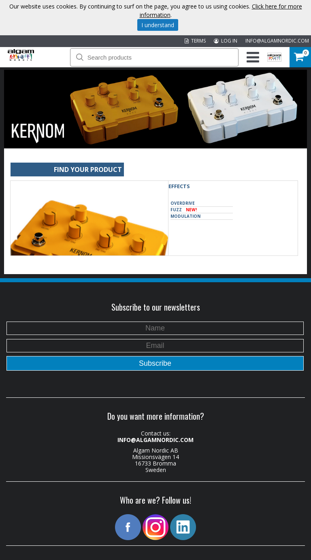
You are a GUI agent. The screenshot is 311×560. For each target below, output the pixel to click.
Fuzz (183, 210)
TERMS (195, 40)
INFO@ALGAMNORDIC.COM (277, 40)
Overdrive (182, 203)
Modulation (185, 216)
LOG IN (225, 40)
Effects (179, 186)
